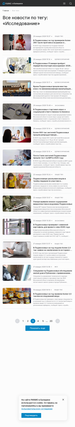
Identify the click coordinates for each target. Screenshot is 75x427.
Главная (6, 10)
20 (51, 321)
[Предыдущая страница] (17, 321)
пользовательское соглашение (36, 409)
